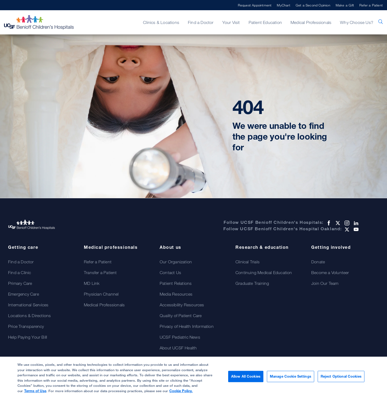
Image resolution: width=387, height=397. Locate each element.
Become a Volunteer (330, 272)
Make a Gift (345, 5)
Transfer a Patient (100, 272)
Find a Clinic (19, 272)
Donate (318, 261)
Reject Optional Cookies (341, 379)
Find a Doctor (201, 22)
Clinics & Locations (161, 22)
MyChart (283, 5)
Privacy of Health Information (187, 326)
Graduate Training (252, 283)
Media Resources (176, 294)
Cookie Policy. (181, 393)
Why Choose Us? (356, 22)
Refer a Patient (371, 5)
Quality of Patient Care (181, 315)
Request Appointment (255, 5)
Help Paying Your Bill (27, 337)
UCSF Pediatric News (180, 337)
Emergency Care (23, 294)
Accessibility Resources (182, 304)
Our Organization (176, 261)
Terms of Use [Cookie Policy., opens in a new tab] (35, 393)
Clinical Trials (247, 261)
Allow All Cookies (245, 379)
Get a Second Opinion (313, 5)
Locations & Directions (29, 315)
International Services (28, 304)
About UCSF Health (178, 347)
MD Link (91, 283)
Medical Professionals (311, 22)
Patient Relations (176, 283)
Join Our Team (325, 283)
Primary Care (20, 283)
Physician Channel (101, 294)
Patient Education (265, 22)
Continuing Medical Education (263, 272)
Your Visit (231, 22)
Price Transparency (26, 326)
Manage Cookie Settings (290, 379)
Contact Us (170, 272)
